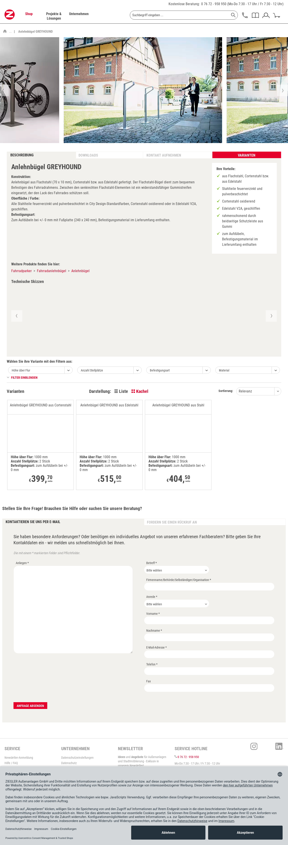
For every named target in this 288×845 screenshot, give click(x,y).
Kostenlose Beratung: (184, 4)
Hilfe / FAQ (11, 763)
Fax (148, 681)
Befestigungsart (160, 370)
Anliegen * (22, 563)
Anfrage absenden (30, 706)
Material (224, 370)
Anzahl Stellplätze (92, 370)
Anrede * (151, 597)
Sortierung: (225, 391)
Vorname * (153, 613)
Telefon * (152, 664)
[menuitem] (29, 16)
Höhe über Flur (21, 370)
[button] (16, 316)
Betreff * (151, 563)
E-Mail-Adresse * (156, 647)
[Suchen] (233, 15)
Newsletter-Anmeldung (18, 757)
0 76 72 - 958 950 (213, 4)
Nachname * (154, 630)
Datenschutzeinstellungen (77, 757)
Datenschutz (69, 763)
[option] (143, 90)
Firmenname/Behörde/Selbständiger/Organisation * (178, 580)
